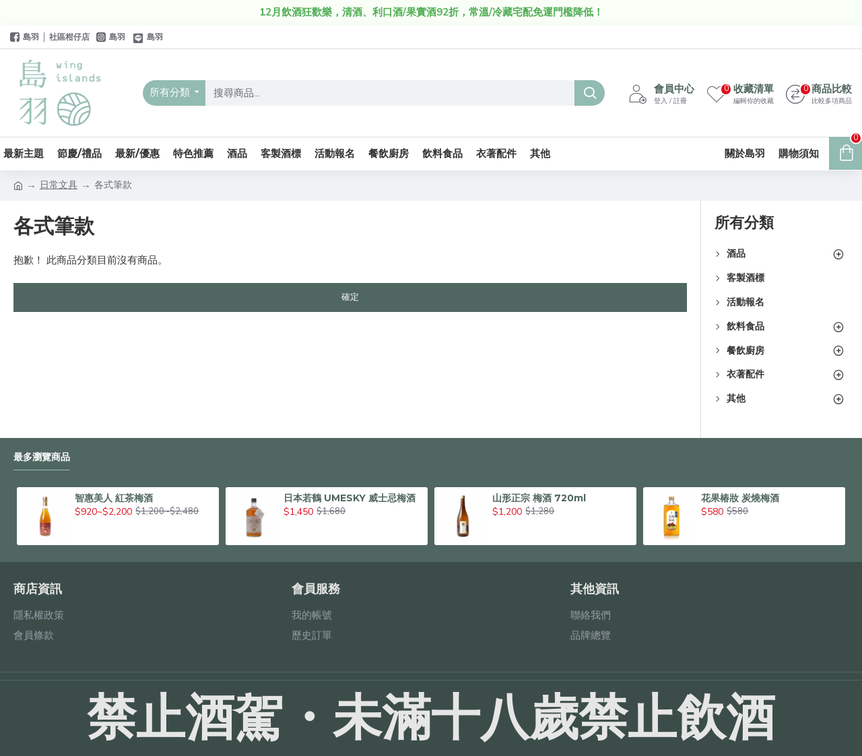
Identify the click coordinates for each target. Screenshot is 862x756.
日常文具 (58, 185)
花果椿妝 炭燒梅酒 (740, 498)
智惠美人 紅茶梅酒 (114, 498)
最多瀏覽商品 (41, 457)
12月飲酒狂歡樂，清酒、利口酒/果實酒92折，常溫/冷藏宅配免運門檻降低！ (431, 12)
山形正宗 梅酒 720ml (539, 498)
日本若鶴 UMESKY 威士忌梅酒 (350, 498)
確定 (350, 297)
